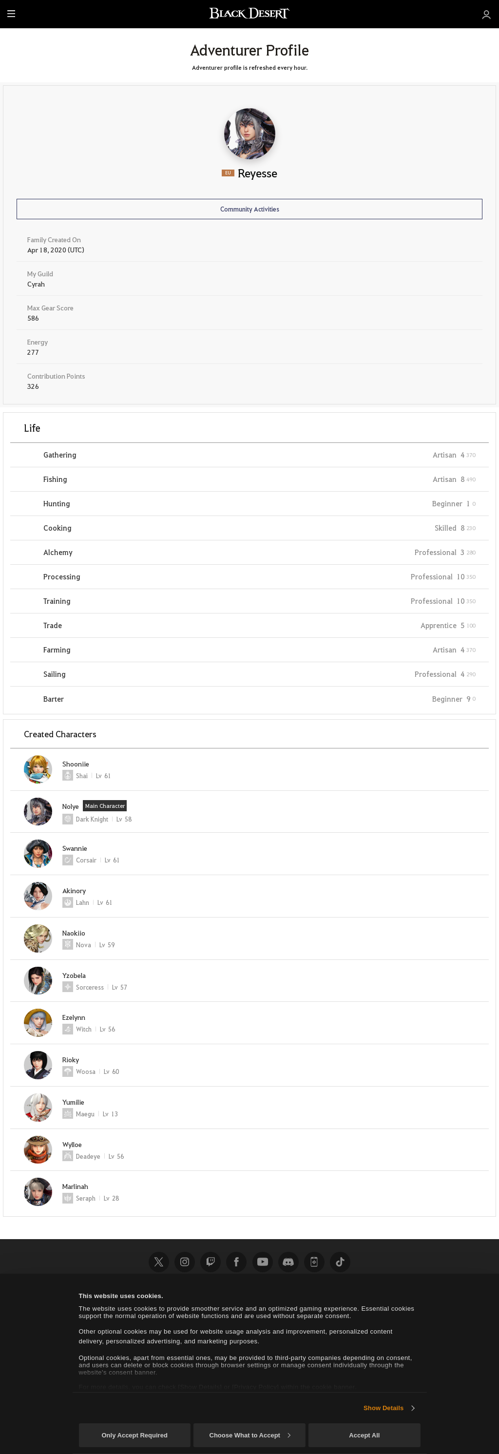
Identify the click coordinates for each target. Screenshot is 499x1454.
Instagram (184, 1262)
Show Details (383, 1408)
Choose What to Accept (250, 1435)
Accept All (364, 1435)
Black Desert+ (314, 1262)
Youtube (262, 1262)
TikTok (340, 1262)
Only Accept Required (134, 1435)
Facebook (236, 1262)
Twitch (210, 1262)
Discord (288, 1262)
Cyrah (36, 283)
